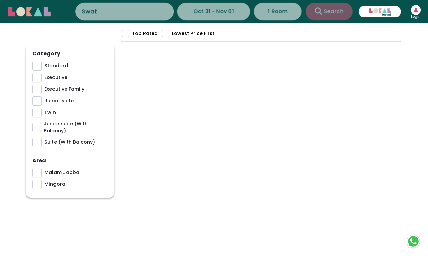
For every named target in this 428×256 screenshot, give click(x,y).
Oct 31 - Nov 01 (214, 11)
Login (411, 16)
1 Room (269, 11)
